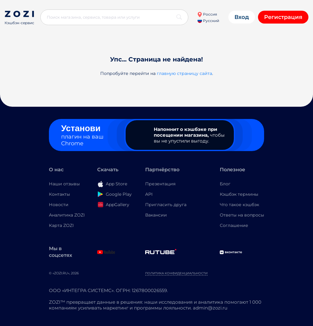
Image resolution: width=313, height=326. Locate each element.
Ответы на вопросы (242, 215)
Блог (225, 184)
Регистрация (283, 17)
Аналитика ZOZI (67, 215)
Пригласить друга (165, 204)
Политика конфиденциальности (176, 273)
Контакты (59, 194)
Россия (207, 14)
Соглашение (234, 225)
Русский (208, 20)
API (149, 194)
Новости (58, 204)
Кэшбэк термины (239, 194)
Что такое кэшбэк (239, 204)
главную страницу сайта (184, 73)
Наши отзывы (64, 184)
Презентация (160, 184)
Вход (241, 17)
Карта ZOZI (61, 225)
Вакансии (156, 215)
